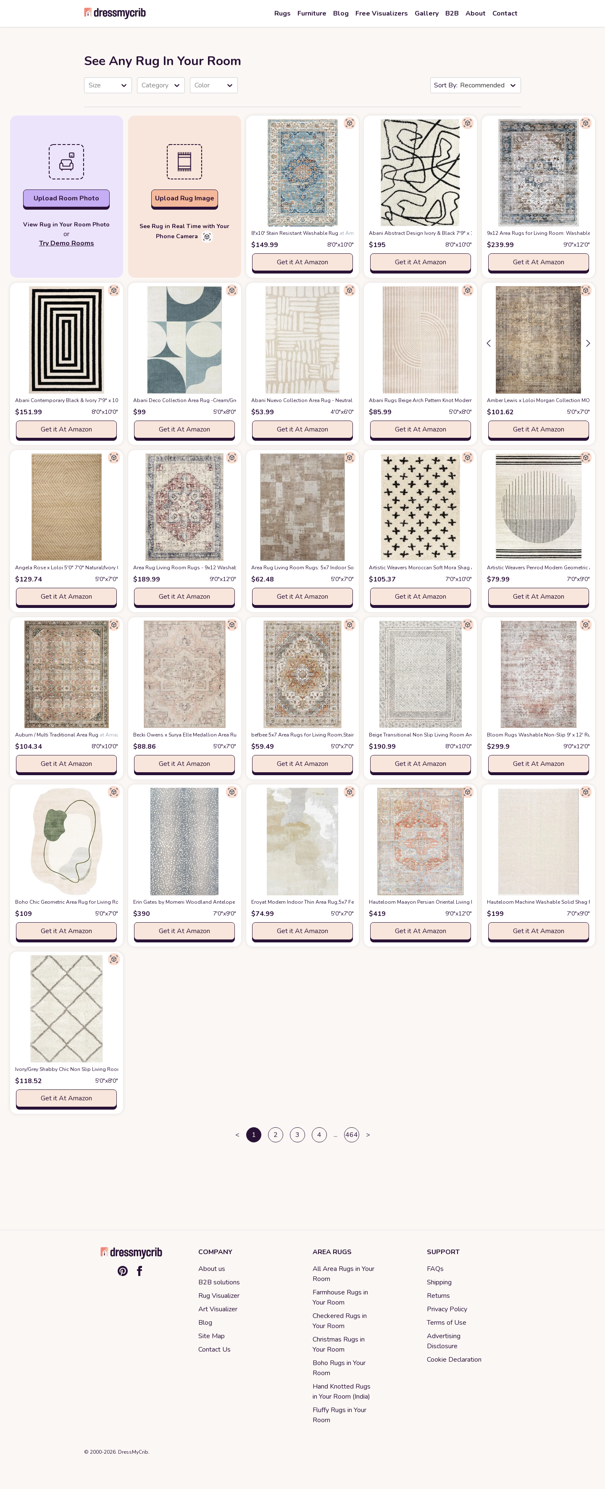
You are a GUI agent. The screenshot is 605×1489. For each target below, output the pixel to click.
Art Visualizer (217, 1309)
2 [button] (276, 1134)
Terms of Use (446, 1322)
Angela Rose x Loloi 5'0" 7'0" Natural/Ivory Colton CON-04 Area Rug (109, 567)
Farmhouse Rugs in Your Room (340, 1297)
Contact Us (214, 1349)
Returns (438, 1295)
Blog (205, 1322)
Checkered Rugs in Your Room (340, 1321)
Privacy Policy (447, 1309)
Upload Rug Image (184, 198)
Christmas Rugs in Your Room (339, 1344)
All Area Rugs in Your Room (343, 1274)
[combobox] (89, 85)
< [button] (237, 1134)
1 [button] (254, 1134)
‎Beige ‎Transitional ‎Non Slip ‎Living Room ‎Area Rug (442, 734)
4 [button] (319, 1134)
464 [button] (351, 1134)
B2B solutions (219, 1282)
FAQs (435, 1268)
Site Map (211, 1336)
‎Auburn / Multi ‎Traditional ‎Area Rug (70, 734)
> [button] (368, 1134)
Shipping (439, 1282)
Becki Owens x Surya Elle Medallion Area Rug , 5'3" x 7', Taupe (219, 734)
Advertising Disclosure (443, 1341)
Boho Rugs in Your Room (339, 1368)
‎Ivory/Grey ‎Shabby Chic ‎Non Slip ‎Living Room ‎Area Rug (93, 1069)
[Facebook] (139, 1271)
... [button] (335, 1134)
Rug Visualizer (218, 1295)
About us (211, 1268)
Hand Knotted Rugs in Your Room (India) (342, 1391)
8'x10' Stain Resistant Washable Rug (308, 233)
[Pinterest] (123, 1271)
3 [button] (297, 1134)
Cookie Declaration (454, 1359)
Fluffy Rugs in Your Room (339, 1415)
